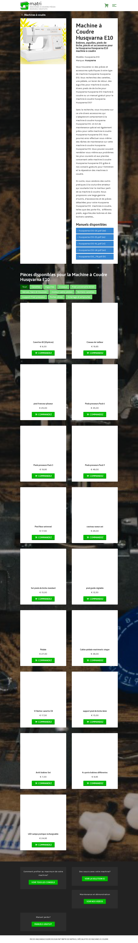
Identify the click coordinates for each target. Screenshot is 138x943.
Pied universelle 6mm (83, 286)
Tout (24, 286)
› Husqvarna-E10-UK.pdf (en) (91, 250)
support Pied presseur (33, 297)
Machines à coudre (32, 14)
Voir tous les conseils (43, 882)
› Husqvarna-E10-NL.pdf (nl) (91, 243)
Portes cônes (56, 297)
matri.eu (73, 939)
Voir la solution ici (95, 879)
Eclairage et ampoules (79, 297)
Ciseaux (63, 286)
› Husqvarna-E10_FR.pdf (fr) (91, 256)
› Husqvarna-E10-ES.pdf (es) (91, 237)
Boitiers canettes (85, 292)
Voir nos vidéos (95, 901)
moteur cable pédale (62, 292)
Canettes (36, 286)
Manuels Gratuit (43, 924)
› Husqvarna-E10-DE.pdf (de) (91, 230)
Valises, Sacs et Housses (34, 292)
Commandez (43, 353)
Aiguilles (49, 286)
